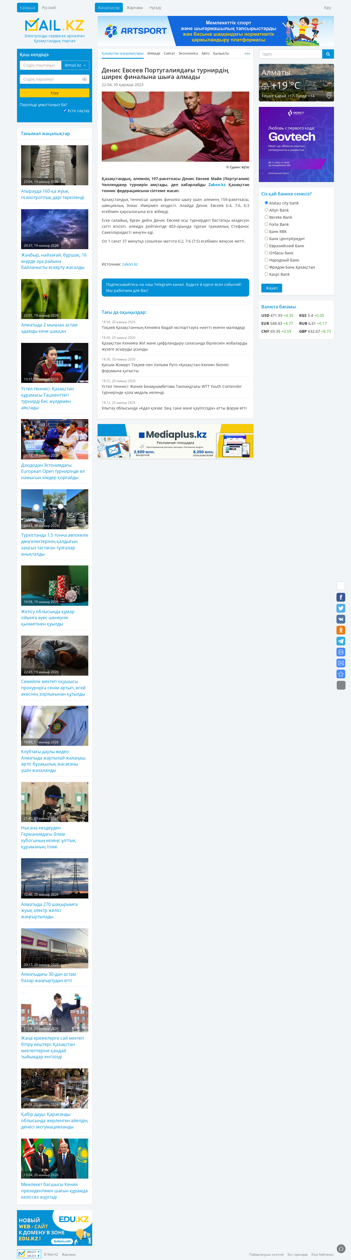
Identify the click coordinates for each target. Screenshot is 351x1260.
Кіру (327, 7)
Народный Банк (284, 260)
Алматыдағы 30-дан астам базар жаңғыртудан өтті (54, 955)
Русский (49, 7)
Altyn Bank (279, 210)
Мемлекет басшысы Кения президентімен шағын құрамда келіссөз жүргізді (54, 1169)
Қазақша (27, 7)
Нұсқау (155, 7)
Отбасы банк (281, 252)
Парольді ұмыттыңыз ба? (43, 104)
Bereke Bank (280, 217)
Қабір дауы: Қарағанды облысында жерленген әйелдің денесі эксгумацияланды (54, 1099)
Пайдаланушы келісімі (266, 1254)
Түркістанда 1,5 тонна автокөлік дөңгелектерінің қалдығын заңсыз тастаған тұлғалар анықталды (54, 523)
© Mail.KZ (51, 1254)
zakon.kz (130, 264)
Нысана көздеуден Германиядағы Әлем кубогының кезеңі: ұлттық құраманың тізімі (54, 816)
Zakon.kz (217, 184)
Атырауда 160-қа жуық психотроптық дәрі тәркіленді (54, 172)
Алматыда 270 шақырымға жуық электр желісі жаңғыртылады (54, 889)
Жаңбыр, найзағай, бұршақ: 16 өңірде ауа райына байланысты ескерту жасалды (54, 240)
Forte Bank (279, 224)
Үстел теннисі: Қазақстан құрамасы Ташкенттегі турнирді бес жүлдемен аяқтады (54, 377)
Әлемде (153, 53)
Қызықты (221, 53)
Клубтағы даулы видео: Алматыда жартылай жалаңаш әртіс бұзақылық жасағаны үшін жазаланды (54, 739)
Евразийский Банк (286, 245)
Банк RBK (278, 231)
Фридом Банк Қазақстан (292, 267)
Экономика (188, 53)
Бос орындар (298, 1254)
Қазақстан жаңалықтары (123, 53)
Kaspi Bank (279, 274)
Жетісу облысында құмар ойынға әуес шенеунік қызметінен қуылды (54, 596)
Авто (206, 53)
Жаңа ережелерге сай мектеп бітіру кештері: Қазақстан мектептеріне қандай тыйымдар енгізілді (54, 1026)
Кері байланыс (323, 1254)
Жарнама (135, 7)
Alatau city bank (284, 203)
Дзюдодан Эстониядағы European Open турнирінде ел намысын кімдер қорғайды (54, 449)
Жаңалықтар (109, 7)
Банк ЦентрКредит (287, 238)
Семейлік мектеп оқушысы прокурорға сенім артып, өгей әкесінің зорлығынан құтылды (54, 666)
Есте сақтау (78, 110)
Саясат (169, 53)
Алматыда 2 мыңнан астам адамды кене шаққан (54, 306)
